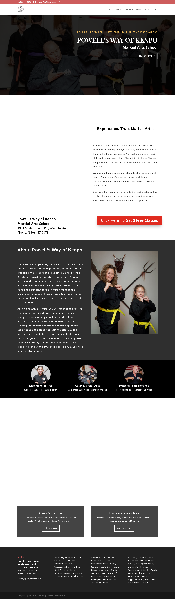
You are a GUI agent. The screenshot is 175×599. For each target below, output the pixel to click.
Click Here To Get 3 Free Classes (129, 220)
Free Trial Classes (133, 9)
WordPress (62, 595)
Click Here (50, 528)
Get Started (124, 528)
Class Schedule (114, 9)
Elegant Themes (36, 595)
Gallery (147, 9)
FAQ (156, 9)
